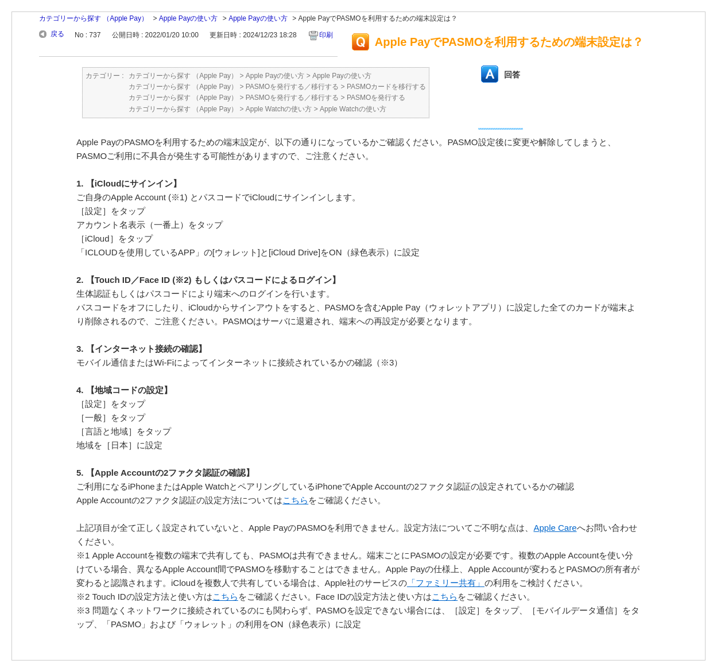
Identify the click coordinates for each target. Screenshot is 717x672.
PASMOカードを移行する (386, 87)
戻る (57, 34)
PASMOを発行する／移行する (292, 87)
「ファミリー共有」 (446, 583)
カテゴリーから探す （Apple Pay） (93, 18)
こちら (295, 500)
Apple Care (554, 528)
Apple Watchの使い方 (279, 109)
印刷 (326, 35)
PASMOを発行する (376, 98)
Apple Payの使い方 (188, 18)
